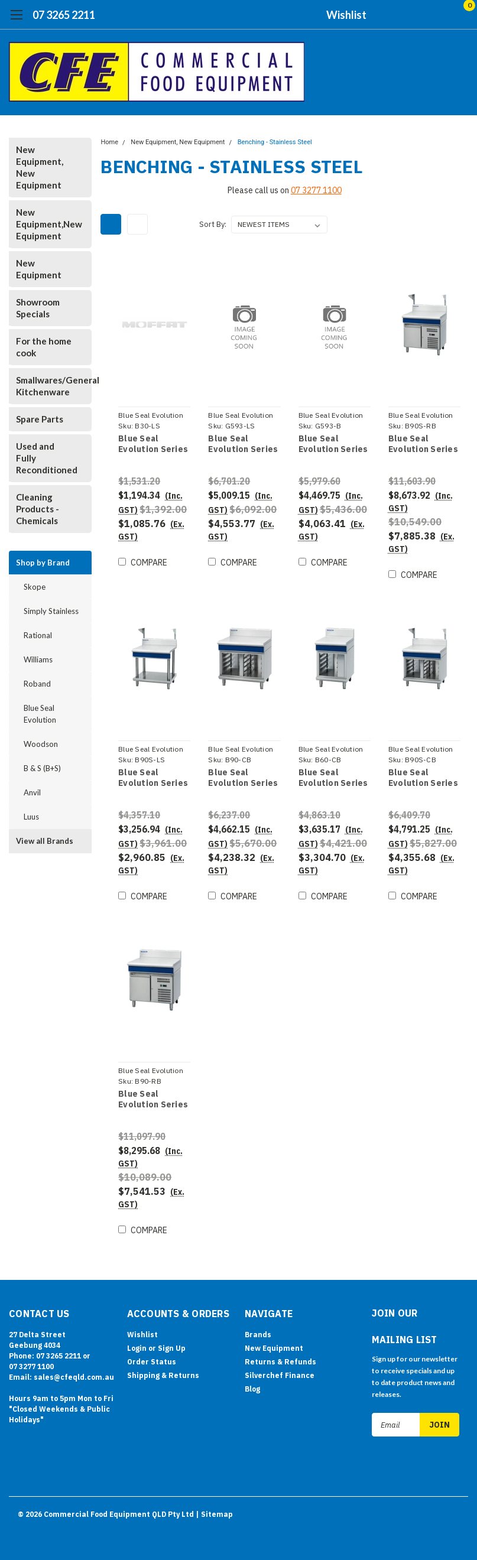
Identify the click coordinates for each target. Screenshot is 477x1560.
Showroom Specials (38, 308)
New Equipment (38, 269)
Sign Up (172, 1348)
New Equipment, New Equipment (39, 167)
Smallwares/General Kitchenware (47, 386)
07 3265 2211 (64, 14)
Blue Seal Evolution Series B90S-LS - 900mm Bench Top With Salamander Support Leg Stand (154, 778)
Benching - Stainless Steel (275, 142)
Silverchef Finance (279, 1375)
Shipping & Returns (163, 1375)
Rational (38, 635)
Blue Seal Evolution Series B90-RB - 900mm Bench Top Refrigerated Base (152, 1099)
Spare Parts (39, 419)
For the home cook (44, 347)
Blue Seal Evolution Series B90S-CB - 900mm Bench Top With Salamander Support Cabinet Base (423, 778)
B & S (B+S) (42, 768)
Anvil (32, 792)
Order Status (151, 1361)
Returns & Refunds (280, 1361)
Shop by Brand (43, 562)
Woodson (41, 744)
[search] (398, 15)
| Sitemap (214, 1512)
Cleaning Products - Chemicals (37, 509)
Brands (258, 1334)
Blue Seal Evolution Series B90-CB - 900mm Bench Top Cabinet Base (243, 778)
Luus (31, 816)
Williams (38, 659)
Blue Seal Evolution (40, 713)
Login (137, 1348)
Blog (252, 1388)
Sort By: (212, 224)
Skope (35, 587)
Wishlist (346, 14)
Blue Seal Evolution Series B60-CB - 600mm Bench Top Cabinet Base (333, 778)
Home (109, 142)
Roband (37, 683)
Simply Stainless (51, 611)
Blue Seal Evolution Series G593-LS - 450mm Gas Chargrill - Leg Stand (244, 444)
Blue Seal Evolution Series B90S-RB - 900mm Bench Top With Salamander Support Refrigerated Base (423, 444)
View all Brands (44, 841)
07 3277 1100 (316, 190)
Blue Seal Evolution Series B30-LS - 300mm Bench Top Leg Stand (152, 444)
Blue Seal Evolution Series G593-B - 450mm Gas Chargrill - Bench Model (333, 444)
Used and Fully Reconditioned (46, 458)
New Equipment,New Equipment (47, 224)
